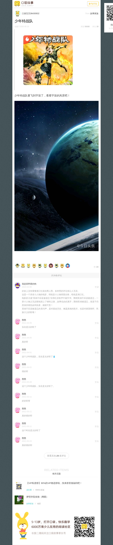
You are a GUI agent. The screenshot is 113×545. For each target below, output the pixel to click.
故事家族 (29, 504)
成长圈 (29, 490)
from (87, 13)
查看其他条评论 (56, 455)
